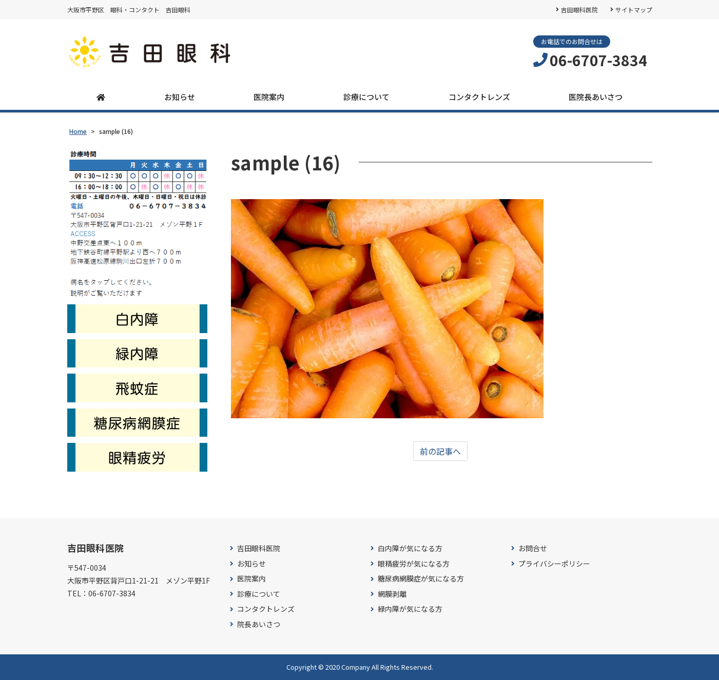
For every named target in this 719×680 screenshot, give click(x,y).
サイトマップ (633, 9)
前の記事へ (440, 451)
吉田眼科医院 (579, 9)
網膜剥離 (392, 594)
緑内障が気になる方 (410, 609)
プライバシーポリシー (554, 564)
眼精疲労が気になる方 (414, 564)
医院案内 (269, 96)
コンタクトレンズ (479, 96)
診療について (366, 96)
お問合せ (532, 548)
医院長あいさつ (596, 96)
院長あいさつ (258, 624)
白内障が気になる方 (410, 548)
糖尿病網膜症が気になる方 (421, 579)
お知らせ (179, 96)
